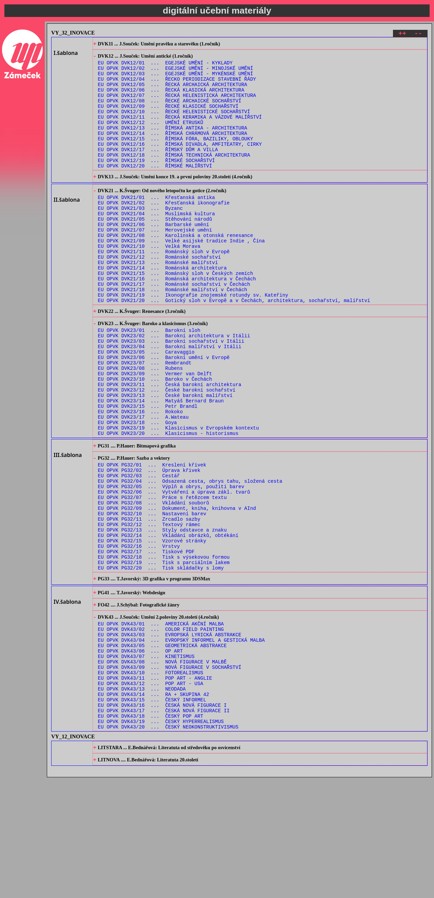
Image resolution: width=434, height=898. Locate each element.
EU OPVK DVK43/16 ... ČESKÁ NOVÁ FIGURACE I (162, 819)
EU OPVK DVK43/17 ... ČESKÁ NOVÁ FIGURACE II (164, 825)
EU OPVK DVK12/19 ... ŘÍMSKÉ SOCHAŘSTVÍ (156, 182)
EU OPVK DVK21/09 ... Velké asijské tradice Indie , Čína (181, 275)
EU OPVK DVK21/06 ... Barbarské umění (153, 256)
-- (418, 34)
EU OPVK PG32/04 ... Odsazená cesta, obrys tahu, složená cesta (190, 557)
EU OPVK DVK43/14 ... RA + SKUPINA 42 (153, 806)
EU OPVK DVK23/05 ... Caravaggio (146, 405)
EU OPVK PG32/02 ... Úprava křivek (149, 544)
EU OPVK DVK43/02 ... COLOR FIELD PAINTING (161, 728)
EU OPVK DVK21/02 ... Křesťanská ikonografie (164, 230)
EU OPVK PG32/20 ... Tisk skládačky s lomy (161, 660)
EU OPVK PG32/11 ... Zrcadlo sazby (149, 602)
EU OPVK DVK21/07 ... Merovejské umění (155, 262)
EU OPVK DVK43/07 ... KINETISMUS (146, 761)
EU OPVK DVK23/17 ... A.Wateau (143, 483)
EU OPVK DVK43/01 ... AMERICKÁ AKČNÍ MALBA (161, 722)
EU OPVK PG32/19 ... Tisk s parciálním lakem (164, 653)
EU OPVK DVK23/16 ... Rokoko (140, 476)
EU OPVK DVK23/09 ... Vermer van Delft (155, 431)
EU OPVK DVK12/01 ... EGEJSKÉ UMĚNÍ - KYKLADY (165, 66)
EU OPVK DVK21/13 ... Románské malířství (158, 301)
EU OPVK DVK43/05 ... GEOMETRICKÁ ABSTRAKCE (162, 748)
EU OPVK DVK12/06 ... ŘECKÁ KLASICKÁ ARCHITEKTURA (171, 98)
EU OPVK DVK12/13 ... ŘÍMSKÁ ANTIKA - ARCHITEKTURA (172, 143)
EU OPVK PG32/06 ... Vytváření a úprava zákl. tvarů (174, 569)
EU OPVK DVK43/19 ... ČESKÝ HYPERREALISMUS (161, 838)
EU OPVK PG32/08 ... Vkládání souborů (153, 582)
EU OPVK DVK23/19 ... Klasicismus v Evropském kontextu (178, 496)
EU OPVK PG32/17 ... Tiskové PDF (146, 640)
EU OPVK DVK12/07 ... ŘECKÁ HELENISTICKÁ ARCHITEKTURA (177, 105)
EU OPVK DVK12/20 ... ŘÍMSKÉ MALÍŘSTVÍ (155, 188)
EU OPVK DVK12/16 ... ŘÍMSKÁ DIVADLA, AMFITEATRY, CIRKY (180, 163)
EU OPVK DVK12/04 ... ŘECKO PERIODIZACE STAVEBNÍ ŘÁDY (177, 85)
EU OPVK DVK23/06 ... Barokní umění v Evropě (164, 412)
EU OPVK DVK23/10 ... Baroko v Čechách (155, 438)
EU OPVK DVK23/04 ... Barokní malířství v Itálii (169, 399)
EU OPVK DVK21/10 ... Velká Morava (149, 282)
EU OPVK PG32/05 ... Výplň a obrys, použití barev (171, 563)
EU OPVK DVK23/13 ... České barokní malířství (165, 457)
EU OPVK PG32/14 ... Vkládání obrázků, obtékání (168, 621)
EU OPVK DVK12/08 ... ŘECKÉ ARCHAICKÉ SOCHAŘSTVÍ (169, 111)
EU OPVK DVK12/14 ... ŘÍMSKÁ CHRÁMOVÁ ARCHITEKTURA (172, 150)
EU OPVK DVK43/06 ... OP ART (140, 754)
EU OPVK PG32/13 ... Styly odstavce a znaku (162, 615)
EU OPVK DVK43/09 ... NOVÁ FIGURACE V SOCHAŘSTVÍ (169, 774)
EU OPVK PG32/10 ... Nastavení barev (152, 595)
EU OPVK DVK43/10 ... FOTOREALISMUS (150, 780)
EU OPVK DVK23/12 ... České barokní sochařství (167, 450)
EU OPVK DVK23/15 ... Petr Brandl (148, 470)
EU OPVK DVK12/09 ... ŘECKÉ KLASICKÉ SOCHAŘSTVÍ (168, 118)
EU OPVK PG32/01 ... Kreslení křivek (152, 537)
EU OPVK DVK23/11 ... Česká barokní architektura (169, 444)
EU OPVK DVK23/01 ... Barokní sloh (149, 380)
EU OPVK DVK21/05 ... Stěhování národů (155, 249)
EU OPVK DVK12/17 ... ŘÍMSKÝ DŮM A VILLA (158, 169)
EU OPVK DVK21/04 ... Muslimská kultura (156, 243)
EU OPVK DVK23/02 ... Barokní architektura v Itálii (174, 386)
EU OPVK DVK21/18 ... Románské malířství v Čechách (172, 333)
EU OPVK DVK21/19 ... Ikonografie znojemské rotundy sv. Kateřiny (193, 340)
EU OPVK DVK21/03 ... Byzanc (140, 237)
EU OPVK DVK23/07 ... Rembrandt (145, 418)
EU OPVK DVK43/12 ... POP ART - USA (150, 793)
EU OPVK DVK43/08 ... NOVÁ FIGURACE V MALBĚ (162, 767)
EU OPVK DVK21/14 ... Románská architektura (162, 307)
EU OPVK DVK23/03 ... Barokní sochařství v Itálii (171, 393)
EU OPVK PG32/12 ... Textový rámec (149, 608)
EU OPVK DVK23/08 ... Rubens (140, 425)
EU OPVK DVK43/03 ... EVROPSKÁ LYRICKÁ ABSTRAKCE (169, 735)
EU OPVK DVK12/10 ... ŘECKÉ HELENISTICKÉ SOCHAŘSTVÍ (174, 124)
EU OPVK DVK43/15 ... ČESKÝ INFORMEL (152, 812)
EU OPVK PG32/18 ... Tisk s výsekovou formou (164, 647)
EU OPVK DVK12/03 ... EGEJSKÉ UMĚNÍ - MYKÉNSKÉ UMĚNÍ (175, 79)
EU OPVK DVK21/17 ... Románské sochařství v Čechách (174, 327)
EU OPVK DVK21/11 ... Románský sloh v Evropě (164, 288)
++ (402, 34)
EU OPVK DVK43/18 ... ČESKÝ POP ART (150, 832)
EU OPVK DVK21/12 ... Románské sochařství (159, 295)
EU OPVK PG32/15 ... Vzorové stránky (152, 627)
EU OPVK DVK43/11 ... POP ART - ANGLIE (155, 786)
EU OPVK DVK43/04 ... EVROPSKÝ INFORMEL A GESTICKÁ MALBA (181, 741)
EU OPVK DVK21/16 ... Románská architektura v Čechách (177, 320)
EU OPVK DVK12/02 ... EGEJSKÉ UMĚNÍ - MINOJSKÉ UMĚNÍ (175, 72)
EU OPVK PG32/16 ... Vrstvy (139, 634)
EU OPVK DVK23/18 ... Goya (137, 489)
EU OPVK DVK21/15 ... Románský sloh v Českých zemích (175, 314)
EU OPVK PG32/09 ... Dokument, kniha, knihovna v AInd (177, 589)
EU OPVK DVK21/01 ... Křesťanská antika (156, 224)
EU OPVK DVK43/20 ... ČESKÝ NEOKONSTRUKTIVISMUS (168, 844)
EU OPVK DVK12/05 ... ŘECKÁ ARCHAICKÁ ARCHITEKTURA (172, 92)
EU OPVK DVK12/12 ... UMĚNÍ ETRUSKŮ (150, 137)
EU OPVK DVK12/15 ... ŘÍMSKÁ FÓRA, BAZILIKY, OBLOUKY (175, 156)
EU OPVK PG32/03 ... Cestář (139, 550)
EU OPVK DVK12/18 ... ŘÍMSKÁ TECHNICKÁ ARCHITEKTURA (174, 176)
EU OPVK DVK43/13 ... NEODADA (142, 799)
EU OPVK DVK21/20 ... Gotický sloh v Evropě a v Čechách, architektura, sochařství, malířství (234, 346)
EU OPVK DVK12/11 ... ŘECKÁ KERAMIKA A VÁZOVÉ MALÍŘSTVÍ (180, 130)
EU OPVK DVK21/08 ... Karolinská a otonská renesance (175, 269)
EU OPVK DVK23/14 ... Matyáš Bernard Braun (161, 463)
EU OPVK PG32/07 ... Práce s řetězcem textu (162, 576)
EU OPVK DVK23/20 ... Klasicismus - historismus (168, 502)
